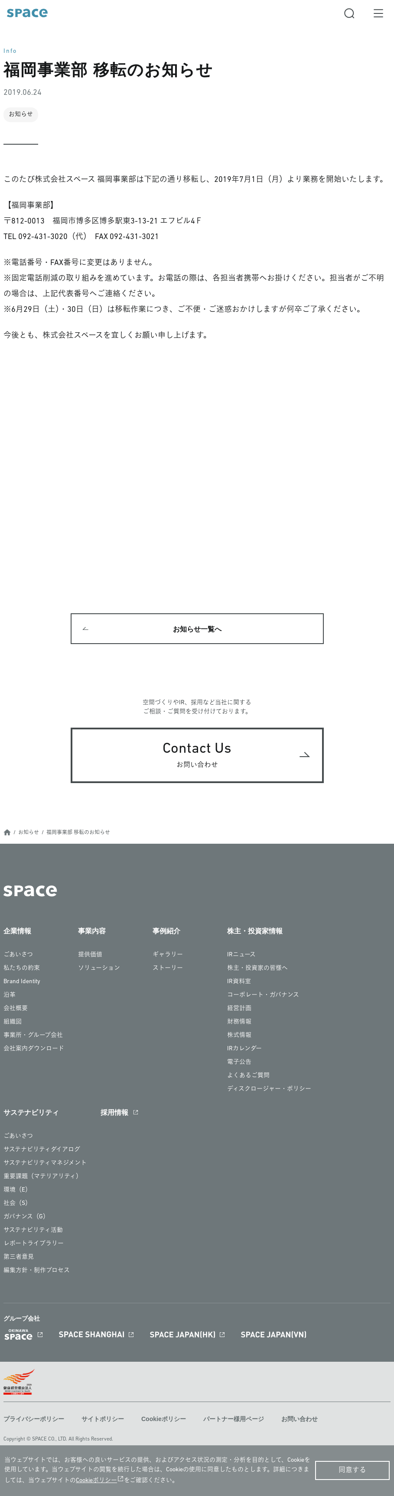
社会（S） (17, 1204)
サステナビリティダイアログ (41, 1150)
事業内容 (92, 931)
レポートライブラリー (33, 1244)
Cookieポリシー (163, 1418)
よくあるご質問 (248, 1076)
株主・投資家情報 (255, 931)
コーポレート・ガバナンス (263, 995)
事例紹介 (166, 931)
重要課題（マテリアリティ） (42, 1177)
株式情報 (239, 1036)
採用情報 (114, 1113)
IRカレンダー (244, 1049)
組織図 (12, 1022)
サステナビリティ (31, 1113)
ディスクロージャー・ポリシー (269, 1089)
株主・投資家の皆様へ (257, 968)
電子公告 (239, 1062)
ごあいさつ (18, 955)
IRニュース (241, 955)
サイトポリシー (102, 1418)
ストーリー (168, 968)
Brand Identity (21, 982)
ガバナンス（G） (26, 1217)
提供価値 (90, 955)
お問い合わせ (299, 1418)
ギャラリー (168, 955)
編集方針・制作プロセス (36, 1271)
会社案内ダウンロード (33, 1049)
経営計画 (239, 1009)
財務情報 (239, 1022)
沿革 (9, 995)
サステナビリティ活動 (33, 1230)
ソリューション (99, 968)
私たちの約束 (21, 968)
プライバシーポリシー (33, 1418)
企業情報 (17, 931)
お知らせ (28, 832)
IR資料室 (239, 982)
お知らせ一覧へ (197, 629)
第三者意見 (18, 1257)
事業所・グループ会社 (33, 1036)
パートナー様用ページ (233, 1418)
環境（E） (17, 1190)
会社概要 (15, 1009)
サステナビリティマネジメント (45, 1163)
